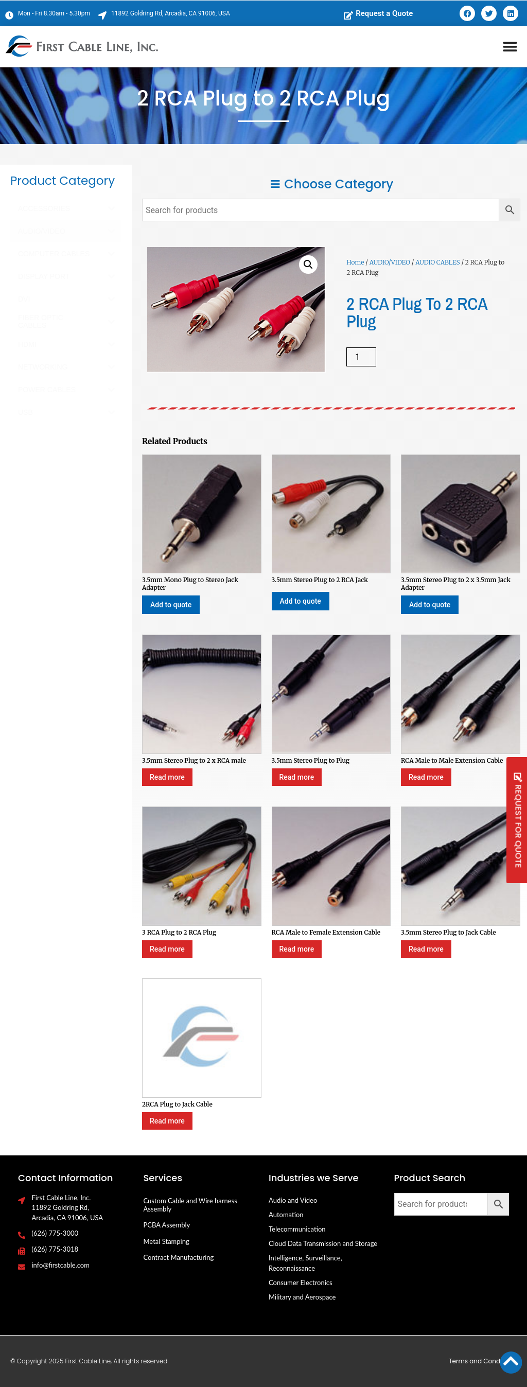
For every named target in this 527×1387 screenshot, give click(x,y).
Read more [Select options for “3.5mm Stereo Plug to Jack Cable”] (426, 949)
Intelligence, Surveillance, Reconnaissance (305, 1263)
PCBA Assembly (167, 1225)
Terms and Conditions (483, 1361)
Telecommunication (297, 1229)
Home (355, 262)
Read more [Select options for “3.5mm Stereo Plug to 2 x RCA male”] (167, 777)
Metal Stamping (166, 1241)
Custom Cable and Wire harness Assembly (190, 1205)
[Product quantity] (361, 356)
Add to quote (170, 605)
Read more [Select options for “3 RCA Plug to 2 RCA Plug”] (167, 949)
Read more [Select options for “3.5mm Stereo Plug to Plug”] (296, 777)
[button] (510, 46)
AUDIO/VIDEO (390, 262)
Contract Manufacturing (179, 1257)
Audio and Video (293, 1200)
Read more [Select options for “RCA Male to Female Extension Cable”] (296, 949)
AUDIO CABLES (437, 262)
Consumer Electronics (300, 1282)
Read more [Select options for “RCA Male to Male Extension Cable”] (426, 777)
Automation (286, 1214)
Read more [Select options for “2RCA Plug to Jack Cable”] (167, 1121)
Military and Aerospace (302, 1297)
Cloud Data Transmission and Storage (323, 1243)
